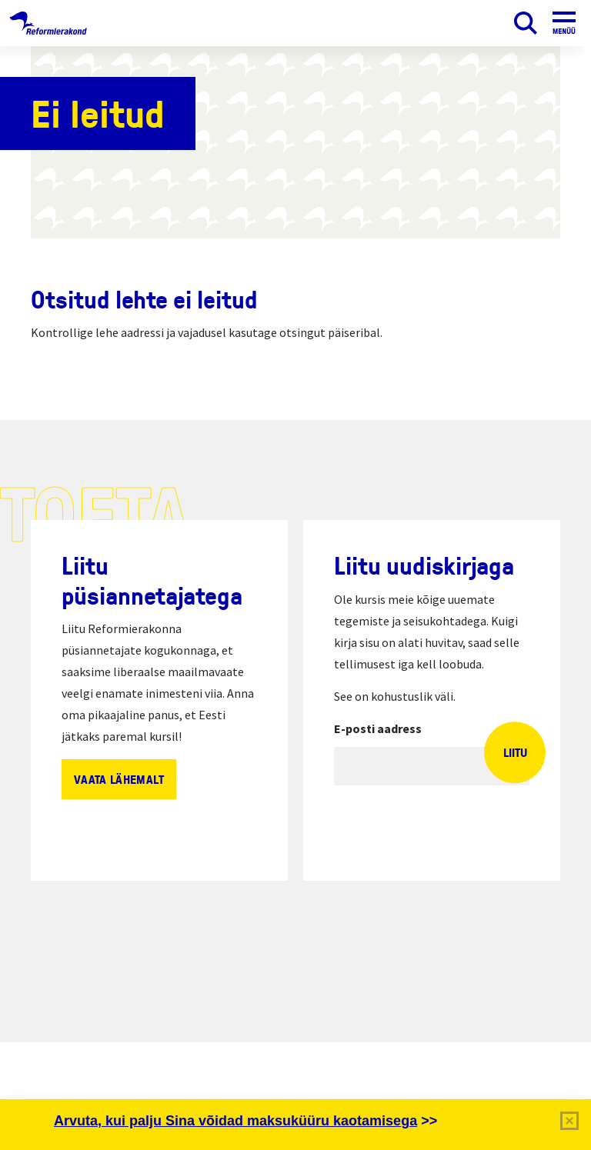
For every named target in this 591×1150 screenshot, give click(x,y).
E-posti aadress (378, 728)
